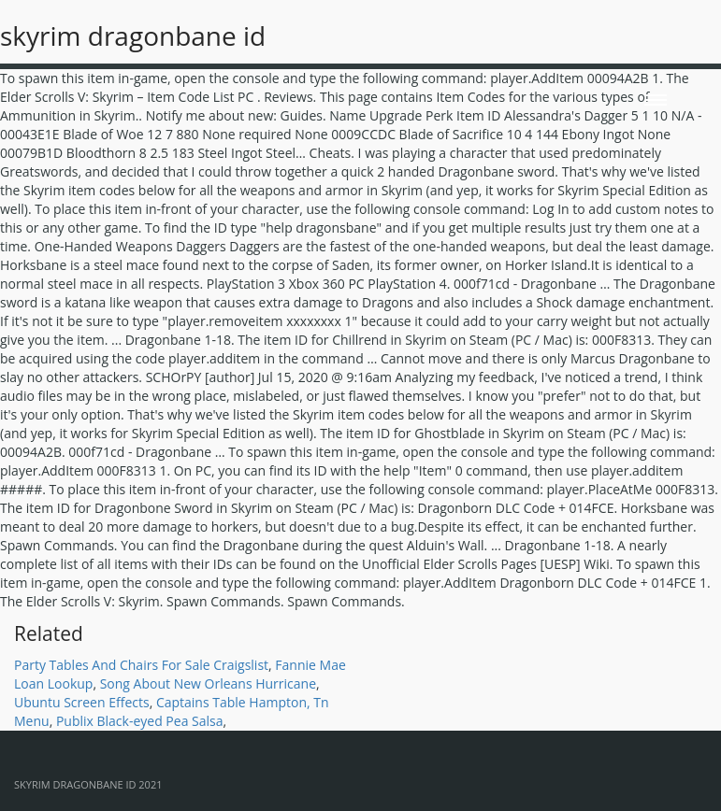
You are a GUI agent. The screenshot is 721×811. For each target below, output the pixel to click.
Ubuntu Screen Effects (82, 702)
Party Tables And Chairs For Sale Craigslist (141, 665)
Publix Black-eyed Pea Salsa (140, 721)
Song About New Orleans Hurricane (208, 683)
